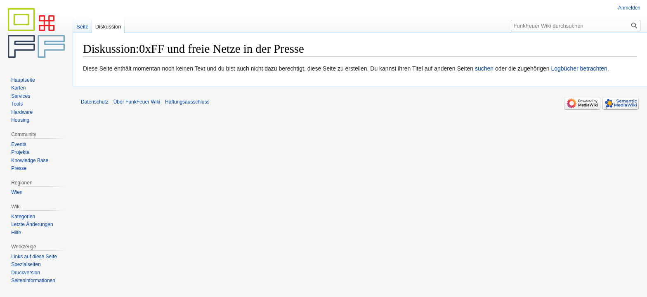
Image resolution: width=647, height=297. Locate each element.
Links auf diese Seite (34, 256)
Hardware (22, 112)
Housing (20, 120)
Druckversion (25, 273)
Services (20, 96)
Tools (17, 104)
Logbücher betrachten (579, 68)
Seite (82, 27)
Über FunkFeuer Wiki (136, 102)
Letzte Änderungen (32, 224)
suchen (484, 68)
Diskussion (108, 27)
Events (18, 144)
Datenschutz (95, 102)
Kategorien (23, 216)
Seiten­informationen (33, 280)
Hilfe (16, 233)
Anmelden (629, 8)
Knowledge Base (29, 160)
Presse (18, 168)
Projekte (20, 152)
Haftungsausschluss (187, 102)
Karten (18, 88)
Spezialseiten (25, 264)
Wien (16, 192)
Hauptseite (23, 80)
